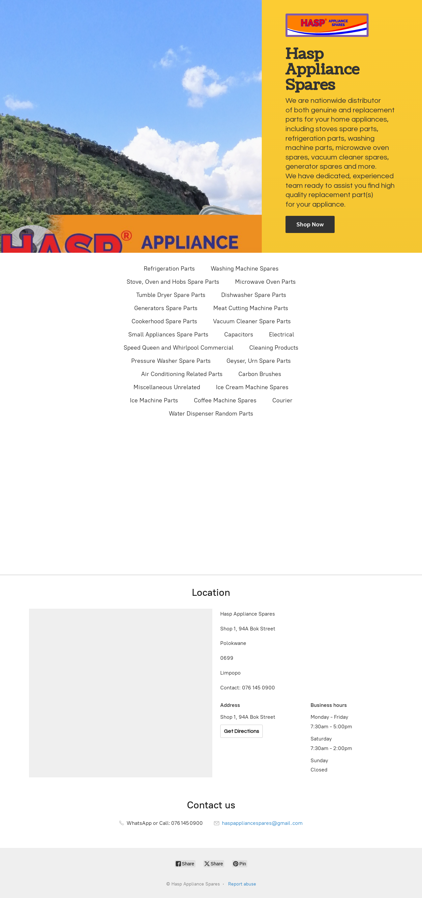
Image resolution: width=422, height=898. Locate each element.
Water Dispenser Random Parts (211, 413)
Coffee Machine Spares (225, 400)
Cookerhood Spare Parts (164, 321)
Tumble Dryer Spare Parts (170, 295)
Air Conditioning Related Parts (182, 374)
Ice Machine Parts (154, 400)
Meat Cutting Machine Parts (250, 308)
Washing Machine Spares (245, 268)
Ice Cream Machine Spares (252, 387)
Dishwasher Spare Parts (253, 295)
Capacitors (238, 334)
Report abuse (242, 884)
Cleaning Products (273, 347)
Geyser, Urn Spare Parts (258, 360)
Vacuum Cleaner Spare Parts (252, 321)
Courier (282, 400)
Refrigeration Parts (169, 268)
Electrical (281, 334)
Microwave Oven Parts (265, 281)
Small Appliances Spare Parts (168, 334)
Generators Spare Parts (165, 308)
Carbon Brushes (259, 374)
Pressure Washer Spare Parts (171, 360)
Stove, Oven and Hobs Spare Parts (173, 281)
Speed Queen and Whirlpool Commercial (178, 347)
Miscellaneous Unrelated (167, 387)
